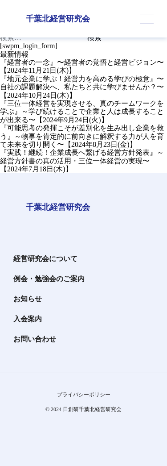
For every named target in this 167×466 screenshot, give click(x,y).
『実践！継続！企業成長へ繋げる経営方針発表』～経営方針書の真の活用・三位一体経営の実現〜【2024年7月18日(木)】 (82, 161)
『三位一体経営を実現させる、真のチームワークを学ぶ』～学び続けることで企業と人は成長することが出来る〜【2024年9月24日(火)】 (82, 112)
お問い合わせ (34, 339)
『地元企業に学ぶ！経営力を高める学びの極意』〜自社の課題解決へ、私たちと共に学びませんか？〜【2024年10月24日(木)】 (82, 87)
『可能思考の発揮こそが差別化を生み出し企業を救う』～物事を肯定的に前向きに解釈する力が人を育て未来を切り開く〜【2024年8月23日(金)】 (82, 136)
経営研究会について (45, 258)
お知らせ (27, 299)
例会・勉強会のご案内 (49, 279)
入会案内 (27, 319)
